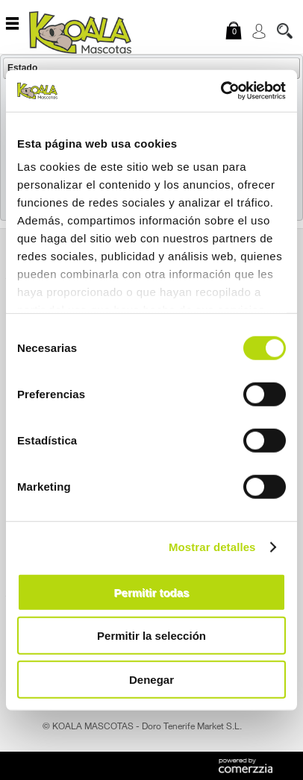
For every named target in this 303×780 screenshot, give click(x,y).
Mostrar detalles (212, 547)
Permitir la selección (151, 635)
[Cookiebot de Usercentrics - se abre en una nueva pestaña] (220, 91)
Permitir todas (152, 591)
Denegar (151, 679)
